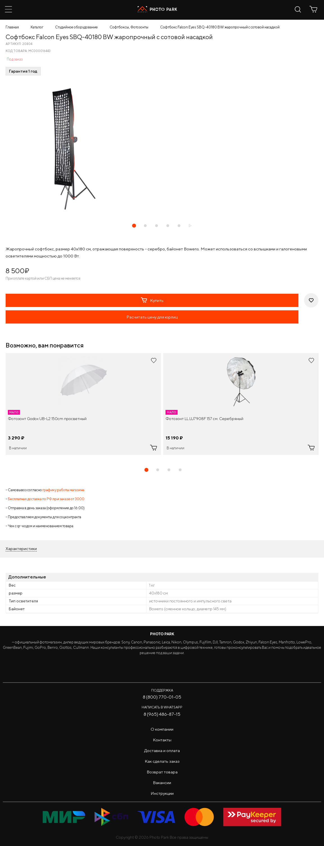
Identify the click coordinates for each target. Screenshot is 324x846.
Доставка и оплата (162, 750)
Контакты (162, 739)
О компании (162, 729)
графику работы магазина (63, 490)
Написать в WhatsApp (162, 707)
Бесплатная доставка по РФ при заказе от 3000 (46, 499)
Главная (12, 27)
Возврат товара (162, 771)
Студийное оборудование (76, 27)
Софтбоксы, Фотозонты (129, 27)
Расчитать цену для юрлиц (152, 317)
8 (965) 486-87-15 (162, 714)
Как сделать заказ (162, 761)
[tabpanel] (83, 404)
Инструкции (162, 793)
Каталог (37, 27)
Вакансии (162, 782)
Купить (152, 300)
